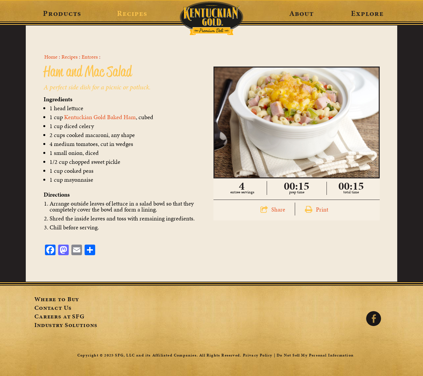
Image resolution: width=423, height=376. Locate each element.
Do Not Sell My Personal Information (315, 355)
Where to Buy (56, 300)
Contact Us (53, 308)
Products (62, 13)
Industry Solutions (65, 325)
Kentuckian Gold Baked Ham (100, 117)
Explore (367, 13)
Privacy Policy (258, 355)
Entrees (90, 57)
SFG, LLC (125, 355)
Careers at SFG (59, 317)
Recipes (132, 13)
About (301, 13)
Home (51, 57)
